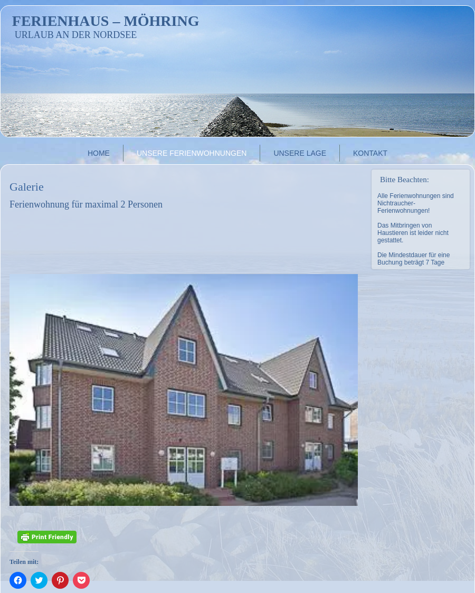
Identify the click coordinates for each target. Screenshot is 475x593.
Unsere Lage (299, 153)
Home (99, 153)
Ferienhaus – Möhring (106, 21)
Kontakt (370, 153)
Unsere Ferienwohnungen (191, 153)
